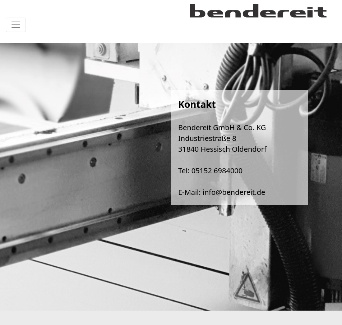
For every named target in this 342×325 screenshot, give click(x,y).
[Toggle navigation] (16, 25)
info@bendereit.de (234, 192)
